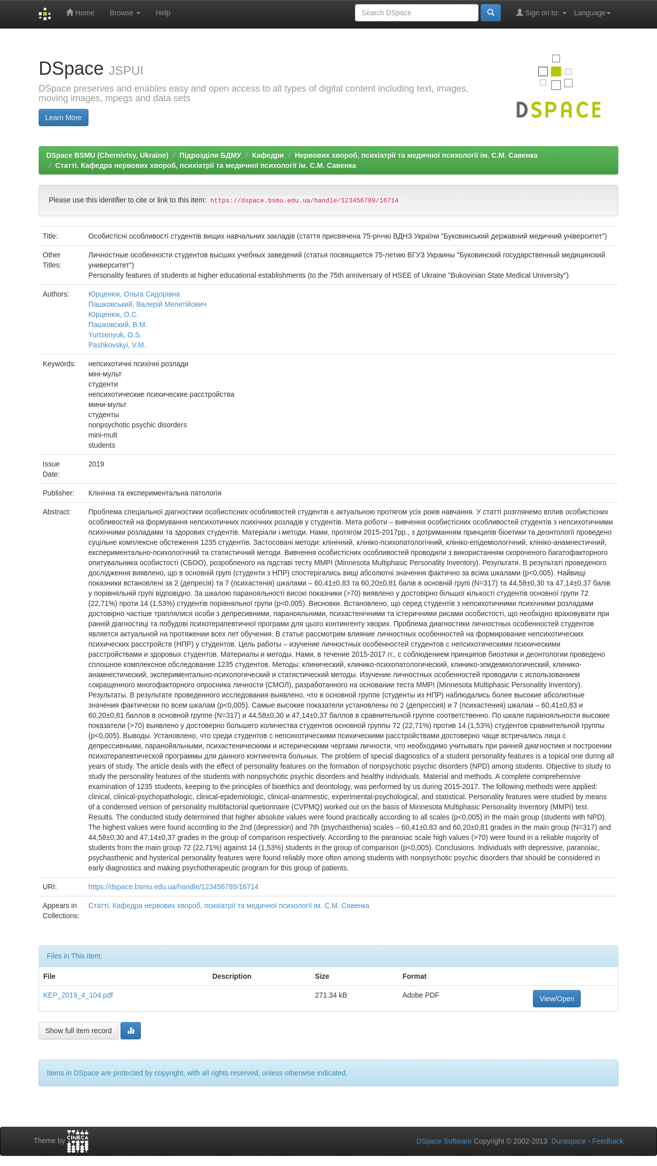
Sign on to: (541, 12)
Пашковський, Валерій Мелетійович (147, 304)
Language (592, 13)
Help (163, 13)
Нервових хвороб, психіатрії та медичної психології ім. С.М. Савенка (416, 155)
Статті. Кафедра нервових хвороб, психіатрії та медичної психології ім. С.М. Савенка (205, 165)
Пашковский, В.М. (117, 324)
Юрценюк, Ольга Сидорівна (134, 294)
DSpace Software (444, 1141)
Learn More (63, 117)
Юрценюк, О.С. (113, 314)
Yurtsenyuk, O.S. (115, 335)
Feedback (607, 1141)
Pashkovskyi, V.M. (117, 345)
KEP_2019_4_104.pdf (78, 995)
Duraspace (568, 1141)
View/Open (557, 999)
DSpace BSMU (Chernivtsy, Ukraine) (107, 155)
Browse (125, 13)
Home (80, 12)
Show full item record (78, 1031)
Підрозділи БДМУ (210, 155)
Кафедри (268, 155)
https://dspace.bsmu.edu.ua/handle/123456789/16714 (173, 887)
